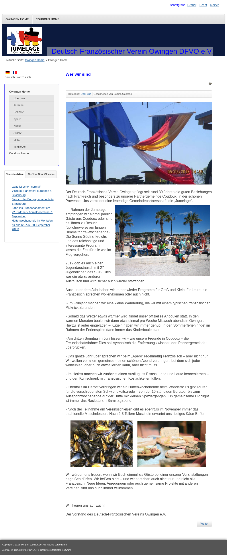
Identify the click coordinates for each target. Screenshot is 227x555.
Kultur (17, 126)
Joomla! (6, 550)
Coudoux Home (47, 19)
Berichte (19, 112)
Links (17, 139)
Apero (17, 119)
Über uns (19, 98)
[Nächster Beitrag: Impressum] (204, 524)
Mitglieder (20, 146)
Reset (203, 5)
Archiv (18, 133)
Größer (191, 5)
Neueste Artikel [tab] (15, 174)
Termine (19, 105)
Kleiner (214, 5)
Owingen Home (17, 19)
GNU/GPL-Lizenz (38, 550)
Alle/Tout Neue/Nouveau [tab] (41, 174)
